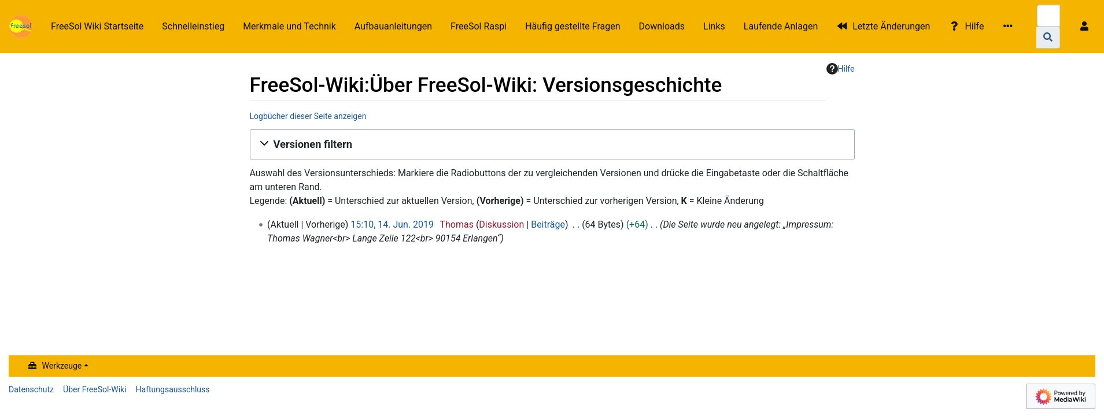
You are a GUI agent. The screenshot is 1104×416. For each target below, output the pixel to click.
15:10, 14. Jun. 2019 (392, 224)
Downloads (662, 26)
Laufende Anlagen (781, 26)
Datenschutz (31, 389)
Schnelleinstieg (193, 26)
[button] (552, 144)
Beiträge (548, 224)
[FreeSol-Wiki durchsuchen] (1048, 16)
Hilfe (974, 26)
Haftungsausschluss (173, 389)
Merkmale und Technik (289, 26)
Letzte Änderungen (891, 26)
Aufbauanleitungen (393, 26)
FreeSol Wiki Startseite (97, 26)
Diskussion (501, 224)
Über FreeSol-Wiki (95, 389)
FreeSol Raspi (479, 26)
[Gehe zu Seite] (1048, 38)
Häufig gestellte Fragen (572, 26)
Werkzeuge (62, 365)
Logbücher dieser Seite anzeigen (308, 116)
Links (714, 26)
